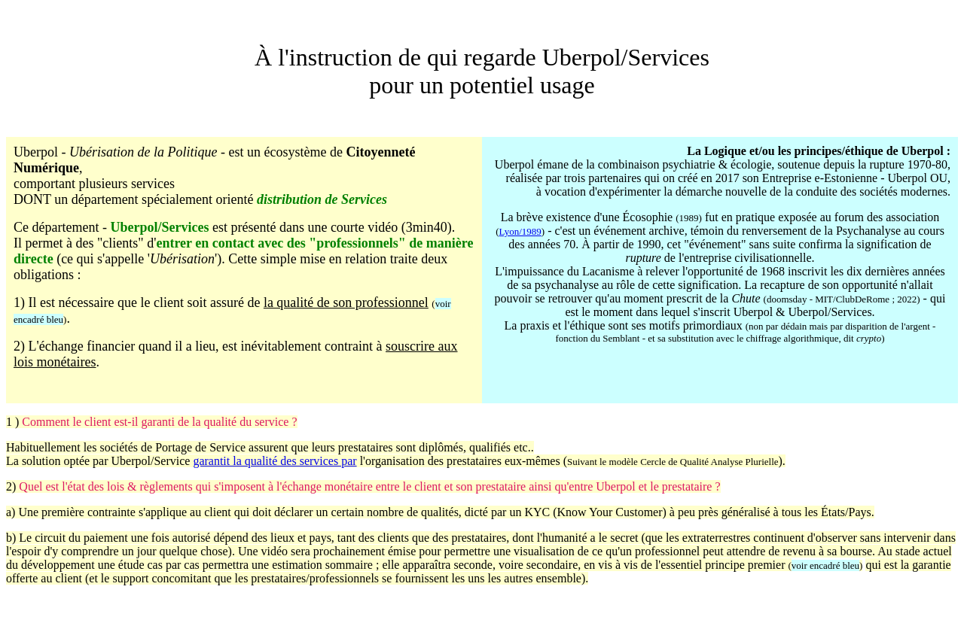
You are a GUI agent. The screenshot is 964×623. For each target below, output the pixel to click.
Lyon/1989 (520, 231)
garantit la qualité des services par (274, 460)
